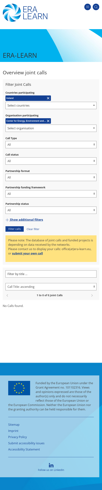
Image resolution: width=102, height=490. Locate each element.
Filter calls (14, 229)
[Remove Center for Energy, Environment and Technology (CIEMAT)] (28, 121)
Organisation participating (22, 115)
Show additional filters (24, 220)
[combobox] (51, 105)
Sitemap (14, 425)
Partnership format (17, 171)
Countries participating (19, 92)
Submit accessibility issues (26, 443)
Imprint (13, 431)
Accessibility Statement (24, 449)
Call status (12, 154)
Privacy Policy (17, 437)
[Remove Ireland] (28, 98)
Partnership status (17, 203)
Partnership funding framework (25, 187)
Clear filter (33, 229)
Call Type (11, 138)
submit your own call (27, 253)
